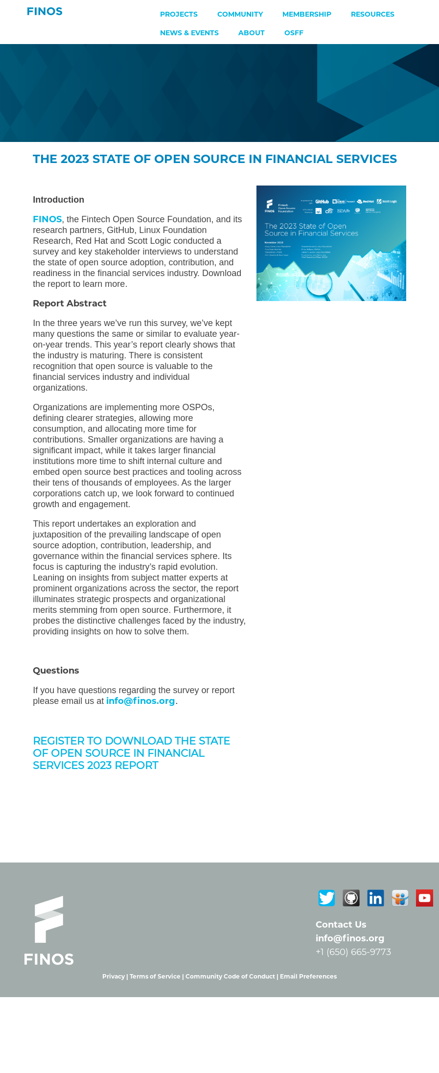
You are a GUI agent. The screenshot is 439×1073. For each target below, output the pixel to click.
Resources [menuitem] (372, 14)
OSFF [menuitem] (293, 32)
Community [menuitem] (240, 14)
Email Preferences (308, 976)
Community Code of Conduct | (232, 976)
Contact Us (341, 924)
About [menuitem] (251, 32)
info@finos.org (350, 938)
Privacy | (116, 976)
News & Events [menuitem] (189, 32)
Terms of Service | (157, 976)
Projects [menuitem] (179, 14)
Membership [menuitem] (306, 14)
